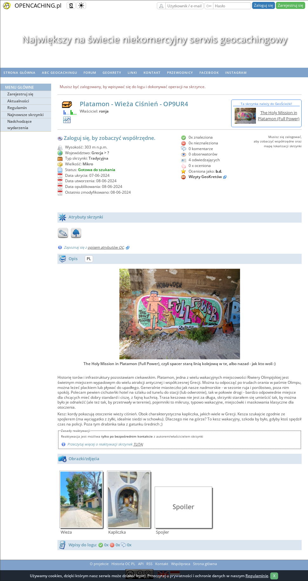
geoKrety (112, 72)
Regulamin (17, 107)
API (141, 563)
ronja (104, 111)
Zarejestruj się (290, 5)
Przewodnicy (180, 72)
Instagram (236, 72)
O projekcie (99, 563)
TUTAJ (138, 444)
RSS (149, 563)
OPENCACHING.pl (38, 5)
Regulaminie (256, 575)
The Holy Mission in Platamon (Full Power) (278, 115)
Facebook (209, 72)
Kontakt (152, 72)
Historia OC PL (123, 563)
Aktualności (18, 101)
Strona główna (19, 72)
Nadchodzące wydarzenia (19, 124)
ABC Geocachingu (59, 72)
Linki (132, 72)
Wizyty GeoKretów (205, 176)
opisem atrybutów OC (106, 247)
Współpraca (180, 563)
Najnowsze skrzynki (25, 114)
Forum (90, 72)
